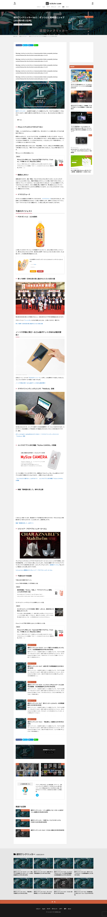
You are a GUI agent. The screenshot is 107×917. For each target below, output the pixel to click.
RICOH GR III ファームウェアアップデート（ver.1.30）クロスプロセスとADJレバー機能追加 (81, 151)
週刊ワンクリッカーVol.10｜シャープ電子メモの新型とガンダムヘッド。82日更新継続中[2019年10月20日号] (46, 648)
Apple (43, 6)
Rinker (35, 264)
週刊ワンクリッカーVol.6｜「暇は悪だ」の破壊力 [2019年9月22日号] (46, 723)
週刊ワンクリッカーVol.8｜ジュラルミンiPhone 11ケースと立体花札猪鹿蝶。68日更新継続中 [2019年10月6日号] (46, 685)
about (67, 6)
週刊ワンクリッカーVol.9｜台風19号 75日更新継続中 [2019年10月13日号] (46, 667)
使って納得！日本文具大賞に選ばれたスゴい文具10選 (29, 323)
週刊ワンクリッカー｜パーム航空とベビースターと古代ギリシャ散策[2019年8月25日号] (47, 811)
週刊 (63, 6)
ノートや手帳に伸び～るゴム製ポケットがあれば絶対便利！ (31, 383)
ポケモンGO (89, 70)
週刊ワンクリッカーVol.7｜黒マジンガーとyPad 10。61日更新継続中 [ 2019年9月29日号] (46, 704)
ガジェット (53, 6)
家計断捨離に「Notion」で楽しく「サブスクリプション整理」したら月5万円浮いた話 (35, 591)
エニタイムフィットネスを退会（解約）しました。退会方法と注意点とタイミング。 (35, 610)
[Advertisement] (81, 52)
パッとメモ (27, 320)
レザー (59, 6)
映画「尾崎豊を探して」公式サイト (25, 523)
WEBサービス (89, 156)
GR (90, 135)
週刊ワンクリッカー (27, 24)
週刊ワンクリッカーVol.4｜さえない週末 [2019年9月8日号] (47, 830)
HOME (16, 36)
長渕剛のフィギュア (55, 564)
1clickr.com (58, 912)
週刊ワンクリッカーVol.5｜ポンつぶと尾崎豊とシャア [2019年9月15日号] (43, 36)
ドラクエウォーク (46, 198)
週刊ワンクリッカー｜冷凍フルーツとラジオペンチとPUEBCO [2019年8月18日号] (46, 821)
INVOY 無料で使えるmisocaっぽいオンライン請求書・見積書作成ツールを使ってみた (81, 171)
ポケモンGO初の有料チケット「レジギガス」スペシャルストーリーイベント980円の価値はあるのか (81, 86)
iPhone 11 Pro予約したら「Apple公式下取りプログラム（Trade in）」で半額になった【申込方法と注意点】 (35, 160)
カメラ (48, 6)
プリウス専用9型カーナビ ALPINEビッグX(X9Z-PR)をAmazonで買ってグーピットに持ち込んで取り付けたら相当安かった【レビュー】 (81, 129)
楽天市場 (40, 271)
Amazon (33, 271)
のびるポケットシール (34, 377)
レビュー (39, 6)
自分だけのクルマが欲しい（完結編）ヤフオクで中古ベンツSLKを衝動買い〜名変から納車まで (81, 107)
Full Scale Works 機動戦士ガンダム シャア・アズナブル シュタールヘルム (34, 570)
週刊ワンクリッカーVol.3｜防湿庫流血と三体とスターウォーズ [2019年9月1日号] (83, 893)
